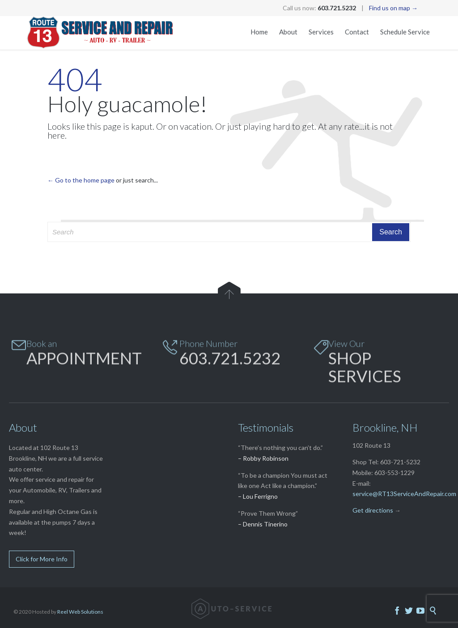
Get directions (372, 510)
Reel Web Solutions (80, 611)
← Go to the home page (80, 180)
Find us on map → (393, 8)
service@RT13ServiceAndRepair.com (404, 493)
